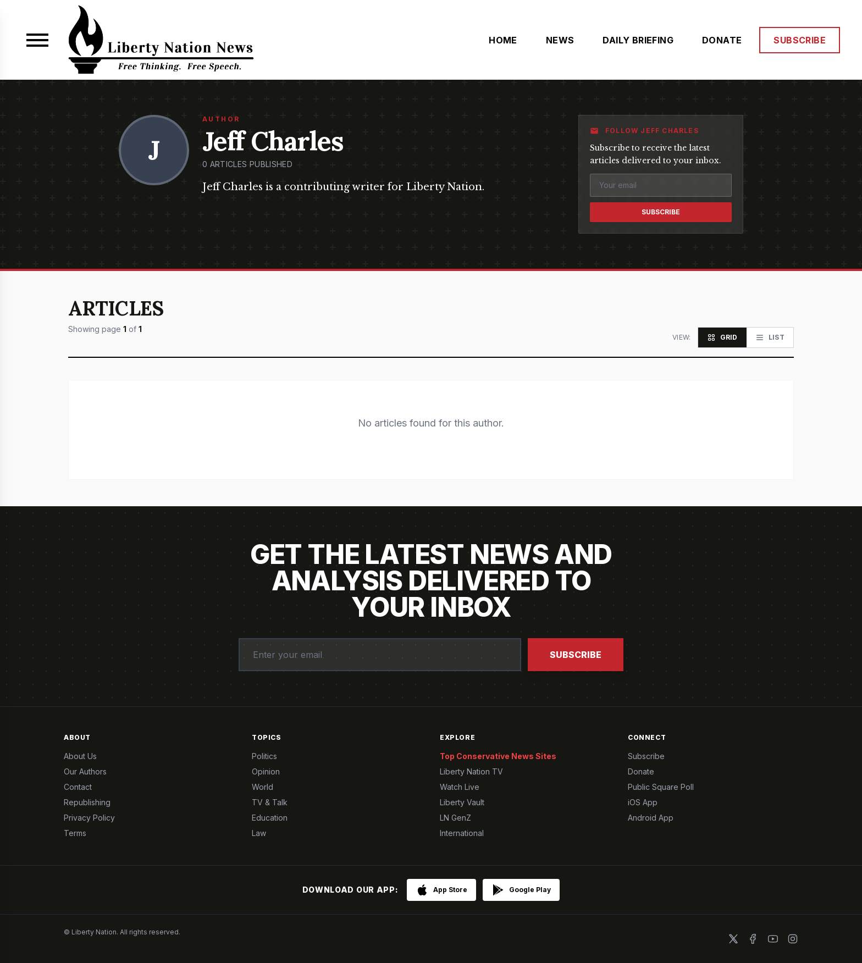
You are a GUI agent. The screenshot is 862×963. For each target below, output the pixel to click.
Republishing (87, 802)
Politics (264, 756)
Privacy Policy (89, 817)
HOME (503, 40)
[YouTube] (772, 938)
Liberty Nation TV (471, 771)
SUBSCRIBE (799, 40)
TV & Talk (270, 802)
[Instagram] (792, 938)
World (262, 787)
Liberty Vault (462, 802)
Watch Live (459, 787)
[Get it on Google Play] (521, 890)
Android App (650, 817)
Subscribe (661, 212)
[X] (733, 938)
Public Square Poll (661, 787)
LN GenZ (455, 817)
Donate (641, 771)
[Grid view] (722, 337)
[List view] (770, 337)
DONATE (722, 40)
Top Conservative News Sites (498, 756)
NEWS (560, 40)
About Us (80, 756)
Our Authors (85, 771)
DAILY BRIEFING (638, 40)
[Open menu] (37, 40)
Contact (78, 787)
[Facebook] (753, 938)
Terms (75, 833)
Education (270, 817)
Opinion (266, 771)
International (462, 833)
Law (259, 833)
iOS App (642, 802)
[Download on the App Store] (441, 890)
